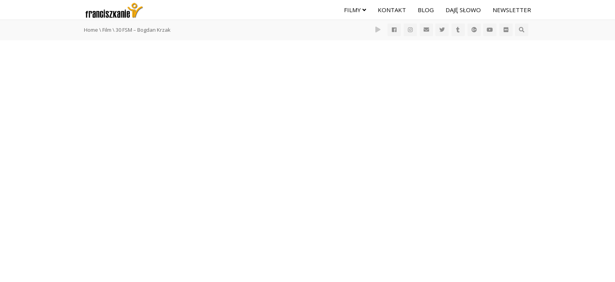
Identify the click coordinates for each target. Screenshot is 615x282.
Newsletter (512, 10)
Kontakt (392, 10)
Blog (426, 10)
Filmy (355, 10)
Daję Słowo (463, 10)
